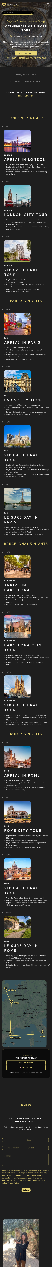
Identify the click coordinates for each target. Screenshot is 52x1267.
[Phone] (13, 1148)
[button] (47, 4)
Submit (26, 1190)
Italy (18, 75)
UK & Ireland (29, 75)
